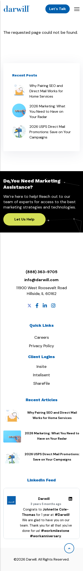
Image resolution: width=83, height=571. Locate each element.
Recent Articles (42, 399)
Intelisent (41, 375)
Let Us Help (24, 219)
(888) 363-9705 (41, 271)
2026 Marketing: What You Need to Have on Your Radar (47, 111)
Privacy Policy (41, 346)
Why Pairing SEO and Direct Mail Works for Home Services (46, 91)
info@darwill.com (41, 279)
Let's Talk (57, 8)
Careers (41, 337)
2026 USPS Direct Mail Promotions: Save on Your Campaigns (50, 132)
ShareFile (41, 383)
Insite (41, 366)
